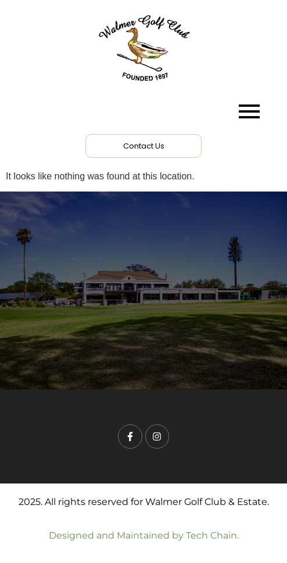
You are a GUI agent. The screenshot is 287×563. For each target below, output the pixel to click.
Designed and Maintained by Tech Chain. (144, 535)
